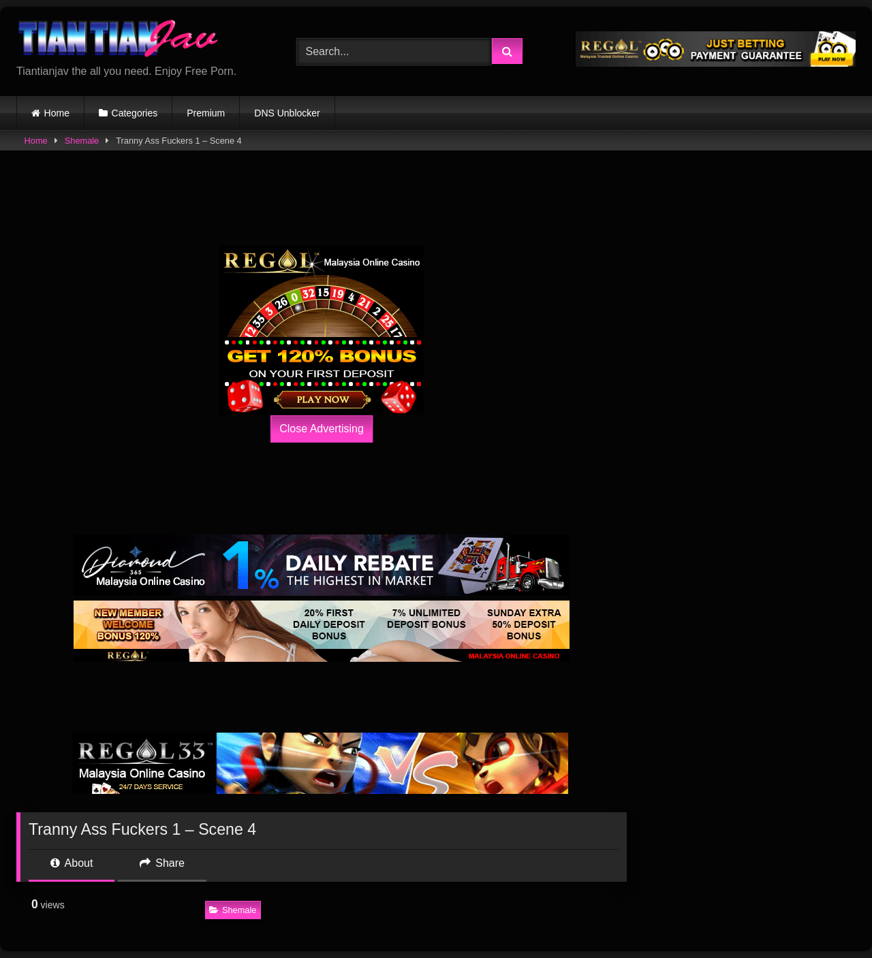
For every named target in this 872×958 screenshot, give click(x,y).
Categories (135, 113)
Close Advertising (321, 428)
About (71, 863)
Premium (206, 113)
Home (56, 113)
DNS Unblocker (287, 113)
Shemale (82, 140)
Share (162, 863)
